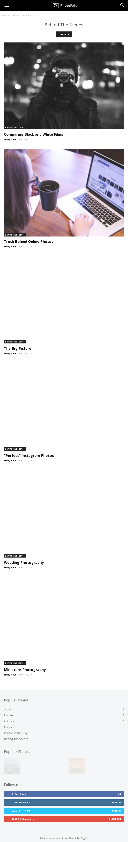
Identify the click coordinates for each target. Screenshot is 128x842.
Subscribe (115, 817)
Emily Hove (10, 139)
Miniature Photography (25, 669)
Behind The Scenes (15, 127)
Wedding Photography (24, 562)
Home (5, 15)
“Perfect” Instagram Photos (29, 455)
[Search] (122, 5)
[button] (6, 5)
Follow (116, 801)
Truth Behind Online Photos (28, 241)
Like (119, 792)
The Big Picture (17, 348)
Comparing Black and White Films (33, 134)
